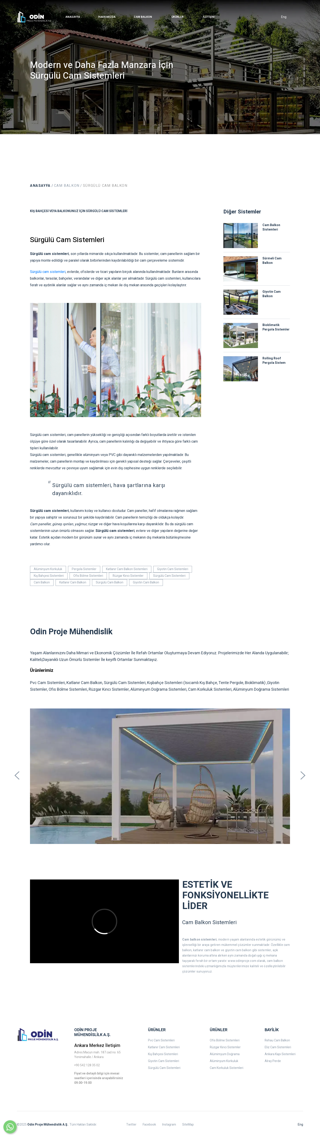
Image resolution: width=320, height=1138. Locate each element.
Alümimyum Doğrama (225, 1054)
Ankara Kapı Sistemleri (280, 1054)
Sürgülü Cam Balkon (105, 185)
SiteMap (188, 1124)
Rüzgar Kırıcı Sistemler (128, 575)
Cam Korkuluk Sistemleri (226, 1068)
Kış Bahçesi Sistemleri (49, 575)
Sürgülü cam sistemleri (48, 272)
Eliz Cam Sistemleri (278, 1047)
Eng (283, 17)
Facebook (149, 1124)
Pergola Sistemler (84, 569)
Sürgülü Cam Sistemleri (169, 575)
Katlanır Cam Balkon (72, 582)
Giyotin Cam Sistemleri (172, 569)
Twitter (131, 1124)
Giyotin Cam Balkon (146, 582)
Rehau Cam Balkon (277, 1040)
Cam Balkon (67, 185)
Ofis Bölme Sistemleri (88, 575)
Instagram (169, 1124)
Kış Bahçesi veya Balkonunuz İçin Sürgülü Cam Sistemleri (78, 211)
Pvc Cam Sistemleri (161, 1040)
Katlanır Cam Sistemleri (164, 1047)
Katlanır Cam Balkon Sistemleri (127, 569)
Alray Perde (273, 1061)
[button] (72, 17)
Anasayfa (40, 185)
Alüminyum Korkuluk (48, 569)
